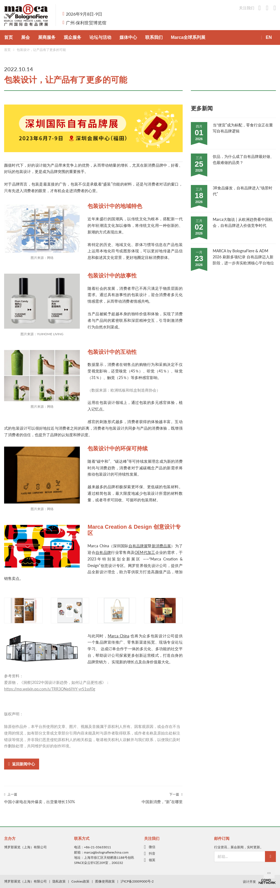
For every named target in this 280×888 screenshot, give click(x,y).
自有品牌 (103, 552)
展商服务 (47, 37)
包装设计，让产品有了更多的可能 (41, 50)
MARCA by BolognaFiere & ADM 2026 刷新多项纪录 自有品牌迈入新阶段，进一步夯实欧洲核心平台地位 (243, 256)
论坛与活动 (100, 37)
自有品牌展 (138, 545)
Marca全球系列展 (188, 37)
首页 (8, 37)
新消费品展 (161, 545)
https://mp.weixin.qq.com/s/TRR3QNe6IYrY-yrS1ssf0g (49, 689)
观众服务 (72, 37)
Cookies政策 (80, 881)
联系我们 (154, 37)
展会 (25, 37)
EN (269, 37)
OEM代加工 (145, 552)
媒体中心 (128, 37)
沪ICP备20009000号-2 (137, 881)
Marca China (118, 636)
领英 (152, 860)
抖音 (152, 853)
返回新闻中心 (21, 764)
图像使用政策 (105, 881)
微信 (152, 847)
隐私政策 (59, 881)
